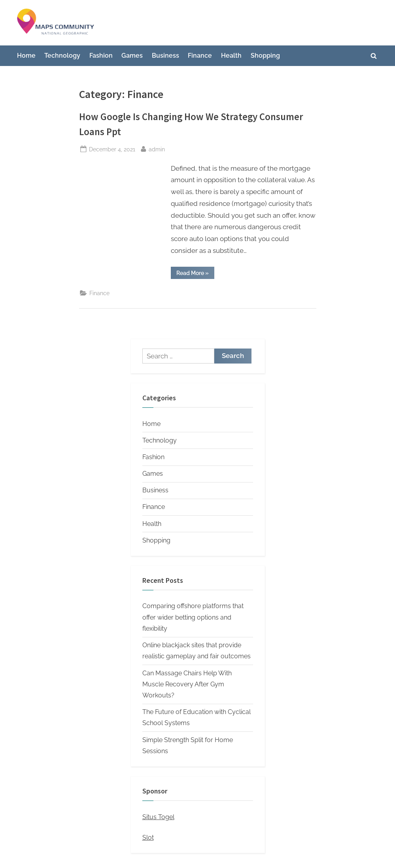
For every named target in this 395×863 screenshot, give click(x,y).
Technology (62, 55)
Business (165, 55)
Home (26, 55)
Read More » (195, 274)
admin (157, 148)
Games (132, 55)
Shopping (265, 55)
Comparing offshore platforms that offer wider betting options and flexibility (193, 617)
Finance (200, 55)
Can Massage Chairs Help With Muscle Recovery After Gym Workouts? (187, 684)
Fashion (101, 55)
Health (231, 55)
